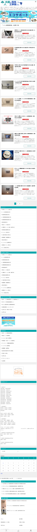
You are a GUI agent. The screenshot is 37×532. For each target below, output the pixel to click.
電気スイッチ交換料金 (6, 335)
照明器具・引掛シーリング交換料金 (8, 340)
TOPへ (18, 531)
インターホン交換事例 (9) (6, 242)
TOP (7, 478)
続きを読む (31, 42)
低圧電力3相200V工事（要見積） (8, 350)
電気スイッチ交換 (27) (6, 224)
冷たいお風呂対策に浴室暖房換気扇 (8, 304)
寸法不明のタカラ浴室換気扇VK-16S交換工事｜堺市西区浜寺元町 (14, 483)
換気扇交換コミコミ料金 (5, 522)
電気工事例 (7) (4, 239)
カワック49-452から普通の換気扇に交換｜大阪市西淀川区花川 (14, 491)
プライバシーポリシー (6, 358)
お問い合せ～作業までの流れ (7, 309)
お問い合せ (4, 312)
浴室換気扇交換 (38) (5, 214)
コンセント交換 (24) (5, 232)
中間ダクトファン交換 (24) (7, 209)
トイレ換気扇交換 (25, 33)
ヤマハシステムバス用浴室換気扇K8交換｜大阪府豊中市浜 (13, 486)
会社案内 (3, 360)
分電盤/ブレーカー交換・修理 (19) (8, 227)
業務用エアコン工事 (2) (6, 290)
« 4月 (1, 473)
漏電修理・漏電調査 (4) (6, 237)
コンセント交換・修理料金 (6, 338)
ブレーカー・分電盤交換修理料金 (8, 343)
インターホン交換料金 (6, 345)
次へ (20, 203)
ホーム (31, 531)
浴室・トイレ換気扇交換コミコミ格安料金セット (10, 299)
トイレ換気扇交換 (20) (6, 212)
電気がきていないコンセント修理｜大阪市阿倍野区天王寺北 (13, 488)
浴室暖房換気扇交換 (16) (6, 219)
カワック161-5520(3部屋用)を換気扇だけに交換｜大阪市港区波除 (14, 493)
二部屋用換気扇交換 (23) (6, 217)
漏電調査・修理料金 (5, 348)
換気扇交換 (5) (4, 222)
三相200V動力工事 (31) (6, 234)
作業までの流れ (5, 353)
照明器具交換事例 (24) (6, 229)
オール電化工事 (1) (5, 247)
